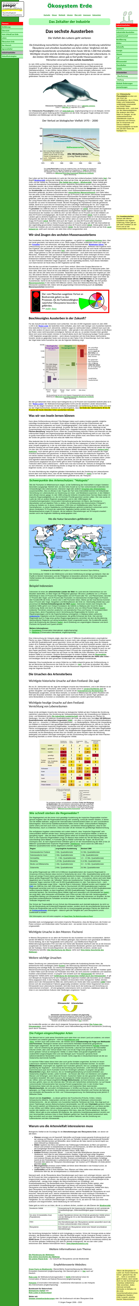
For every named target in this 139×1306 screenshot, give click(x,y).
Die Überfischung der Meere (59, 950)
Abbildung (75, 844)
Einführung (5, 27)
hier (105, 178)
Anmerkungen (121, 87)
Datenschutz (96, 15)
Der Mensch (6, 45)
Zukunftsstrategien (8, 56)
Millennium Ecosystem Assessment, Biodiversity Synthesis (74, 173)
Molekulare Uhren (96, 244)
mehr (84, 170)
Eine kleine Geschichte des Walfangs (44, 1257)
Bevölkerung (121, 39)
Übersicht (5, 31)
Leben (4, 38)
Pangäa (96, 1046)
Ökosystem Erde (7, 42)
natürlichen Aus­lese (93, 240)
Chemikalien (121, 65)
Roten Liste (43, 326)
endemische (34, 616)
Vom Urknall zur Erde (9, 34)
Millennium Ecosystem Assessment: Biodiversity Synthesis (74, 396)
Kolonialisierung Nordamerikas (91, 691)
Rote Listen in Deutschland (40, 1293)
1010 (85, 209)
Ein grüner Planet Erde (38, 1259)
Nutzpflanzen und (71, 1040)
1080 (103, 982)
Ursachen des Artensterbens (94, 489)
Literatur (70, 15)
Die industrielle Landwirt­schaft (65, 716)
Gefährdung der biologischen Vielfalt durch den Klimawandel (79, 976)
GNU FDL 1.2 (66, 107)
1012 (90, 215)
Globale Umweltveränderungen (42, 1298)
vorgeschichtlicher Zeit (93, 689)
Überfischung (122, 76)
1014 (46, 221)
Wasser (119, 54)
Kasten (62, 966)
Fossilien (36, 244)
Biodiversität (39, 180)
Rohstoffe (120, 47)
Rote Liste (33, 1277)
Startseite (47, 15)
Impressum (87, 15)
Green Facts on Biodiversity (40, 1269)
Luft (117, 58)
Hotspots (32, 1283)
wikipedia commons (88, 106)
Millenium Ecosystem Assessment (69, 808)
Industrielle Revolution (125, 32)
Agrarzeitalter (6, 49)
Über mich (78, 15)
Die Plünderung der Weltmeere (41, 1255)
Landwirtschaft (122, 36)
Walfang (120, 80)
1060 (70, 720)
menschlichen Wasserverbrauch (81, 192)
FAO (31, 886)
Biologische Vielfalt (37, 1291)
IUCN (68, 1277)
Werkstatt (62, 15)
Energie (119, 50)
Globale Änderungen (124, 83)
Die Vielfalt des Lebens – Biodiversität (75, 182)
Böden (118, 43)
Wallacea (36, 632)
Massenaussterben (37, 283)
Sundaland (36, 630)
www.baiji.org (68, 111)
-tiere (31, 1042)
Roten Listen (38, 404)
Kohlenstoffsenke (39, 910)
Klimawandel (86, 974)
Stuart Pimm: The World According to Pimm (78, 916)
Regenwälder (100, 654)
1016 (70, 227)
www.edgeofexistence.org (77, 1243)
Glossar (54, 15)
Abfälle (119, 69)
